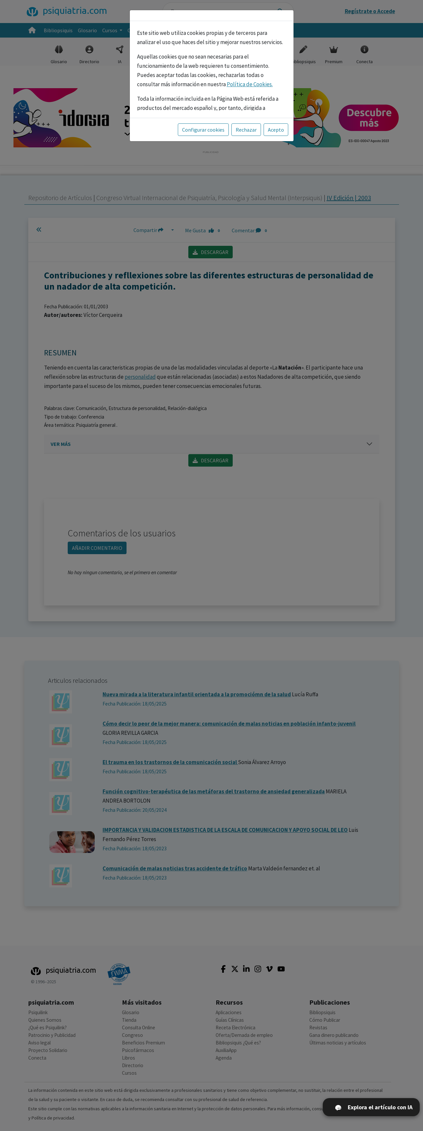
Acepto (276, 129)
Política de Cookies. (250, 84)
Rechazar (246, 129)
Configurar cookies (203, 129)
